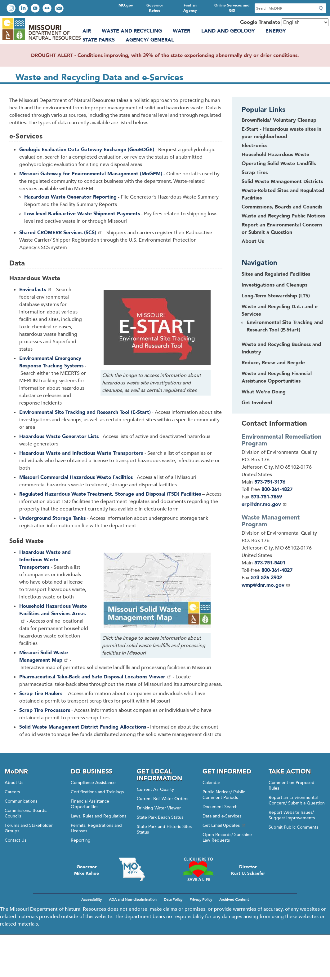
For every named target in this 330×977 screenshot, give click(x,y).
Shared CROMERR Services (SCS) (60, 232)
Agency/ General (150, 40)
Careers (12, 792)
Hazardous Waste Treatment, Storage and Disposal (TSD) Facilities (110, 494)
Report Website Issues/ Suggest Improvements (292, 815)
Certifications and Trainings (97, 792)
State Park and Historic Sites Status (164, 829)
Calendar (211, 783)
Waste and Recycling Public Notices (283, 215)
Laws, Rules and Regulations (98, 816)
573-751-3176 (269, 482)
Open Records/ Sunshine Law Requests (227, 837)
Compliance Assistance (93, 783)
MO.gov (125, 5)
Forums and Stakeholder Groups (29, 828)
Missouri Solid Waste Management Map (44, 656)
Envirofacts (35, 289)
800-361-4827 (276, 489)
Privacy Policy (201, 899)
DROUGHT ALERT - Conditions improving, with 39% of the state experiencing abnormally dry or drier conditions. (165, 55)
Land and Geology (228, 31)
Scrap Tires (255, 172)
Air (86, 31)
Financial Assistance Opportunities (90, 804)
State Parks (98, 40)
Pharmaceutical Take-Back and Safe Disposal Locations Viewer (95, 676)
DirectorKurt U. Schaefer (248, 870)
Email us (60, 9)
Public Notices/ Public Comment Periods (224, 794)
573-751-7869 (266, 496)
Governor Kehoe (154, 8)
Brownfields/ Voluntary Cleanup (279, 120)
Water (181, 31)
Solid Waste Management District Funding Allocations (82, 727)
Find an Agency (190, 8)
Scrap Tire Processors (44, 710)
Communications (21, 801)
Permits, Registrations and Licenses (96, 828)
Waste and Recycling (132, 31)
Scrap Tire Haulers (41, 693)
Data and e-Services (222, 816)
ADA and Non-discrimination (133, 899)
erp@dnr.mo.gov (264, 504)
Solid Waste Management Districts (282, 181)
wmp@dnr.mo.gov (266, 585)
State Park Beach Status (160, 817)
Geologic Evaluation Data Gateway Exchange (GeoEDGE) (86, 149)
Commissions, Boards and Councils (282, 207)
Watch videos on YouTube (36, 9)
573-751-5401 (269, 562)
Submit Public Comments (293, 827)
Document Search (220, 807)
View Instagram (12, 9)
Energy (275, 31)
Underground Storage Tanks (52, 518)
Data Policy (173, 899)
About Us (253, 241)
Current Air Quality (155, 789)
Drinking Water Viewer (159, 808)
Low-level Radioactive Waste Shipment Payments (82, 213)
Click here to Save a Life (198, 869)
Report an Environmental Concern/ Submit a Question (297, 800)
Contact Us (15, 840)
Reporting (81, 840)
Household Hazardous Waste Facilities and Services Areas (53, 613)
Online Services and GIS (232, 8)
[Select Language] (305, 22)
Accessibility (91, 899)
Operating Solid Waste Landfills (279, 163)
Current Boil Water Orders (162, 799)
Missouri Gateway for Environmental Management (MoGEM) (90, 173)
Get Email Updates (224, 825)
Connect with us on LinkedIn (24, 9)
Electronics (254, 145)
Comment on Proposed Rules (291, 785)
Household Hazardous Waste (275, 154)
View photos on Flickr (47, 9)
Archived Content (234, 899)
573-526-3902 (266, 577)
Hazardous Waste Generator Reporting (70, 197)
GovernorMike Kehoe (86, 870)
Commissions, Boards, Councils (26, 813)
